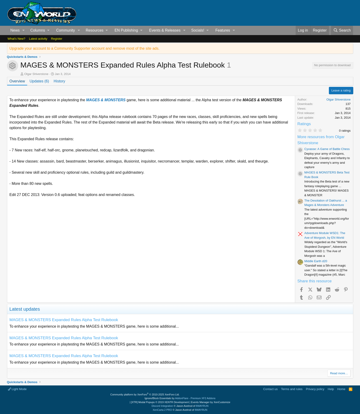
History (59, 81)
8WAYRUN (202, 405)
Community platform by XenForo (145, 394)
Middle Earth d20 (315, 261)
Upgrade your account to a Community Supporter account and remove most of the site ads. (85, 48)
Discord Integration (162, 405)
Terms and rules (291, 389)
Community (65, 30)
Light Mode (17, 389)
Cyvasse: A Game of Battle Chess (327, 149)
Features (222, 30)
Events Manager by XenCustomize (210, 402)
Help (331, 389)
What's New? (16, 38)
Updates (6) (39, 81)
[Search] (342, 30)
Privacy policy (315, 389)
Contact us (270, 389)
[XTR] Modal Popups (160, 402)
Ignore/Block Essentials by (180, 398)
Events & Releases (164, 30)
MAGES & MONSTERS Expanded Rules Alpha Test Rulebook (64, 320)
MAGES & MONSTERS (106, 100)
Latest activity (38, 38)
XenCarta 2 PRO (162, 409)
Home (341, 389)
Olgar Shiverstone (36, 74)
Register (56, 38)
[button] (23, 30)
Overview (17, 81)
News (15, 30)
